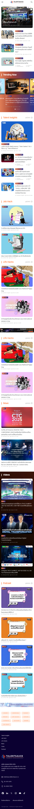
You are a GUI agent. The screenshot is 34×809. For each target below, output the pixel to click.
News (2, 743)
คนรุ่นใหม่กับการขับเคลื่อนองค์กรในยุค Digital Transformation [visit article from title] (13, 539)
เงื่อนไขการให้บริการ (5, 800)
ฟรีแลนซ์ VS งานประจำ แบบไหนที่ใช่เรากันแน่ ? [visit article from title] (13, 640)
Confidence (6, 720)
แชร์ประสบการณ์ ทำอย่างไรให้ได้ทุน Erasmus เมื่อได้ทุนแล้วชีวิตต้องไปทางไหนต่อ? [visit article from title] (23, 36)
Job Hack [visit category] (5, 206)
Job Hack (3, 738)
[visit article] (7, 35)
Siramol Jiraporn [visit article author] (20, 40)
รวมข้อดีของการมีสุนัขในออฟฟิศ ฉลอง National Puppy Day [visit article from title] (16, 290)
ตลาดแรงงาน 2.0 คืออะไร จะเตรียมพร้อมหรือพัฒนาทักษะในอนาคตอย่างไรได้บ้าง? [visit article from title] (16, 611)
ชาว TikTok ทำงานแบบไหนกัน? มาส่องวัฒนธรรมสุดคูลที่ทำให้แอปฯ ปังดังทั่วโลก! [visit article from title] (23, 160)
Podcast (3, 749)
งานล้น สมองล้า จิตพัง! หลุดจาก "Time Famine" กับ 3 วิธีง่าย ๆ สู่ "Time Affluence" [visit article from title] (16, 147)
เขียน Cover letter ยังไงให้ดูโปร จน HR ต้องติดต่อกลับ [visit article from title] (16, 256)
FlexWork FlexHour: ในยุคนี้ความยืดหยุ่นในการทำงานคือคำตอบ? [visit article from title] (23, 50)
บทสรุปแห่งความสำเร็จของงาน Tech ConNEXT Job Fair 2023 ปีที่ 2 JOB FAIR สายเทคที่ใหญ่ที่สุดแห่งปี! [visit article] (16, 17)
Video (2, 746)
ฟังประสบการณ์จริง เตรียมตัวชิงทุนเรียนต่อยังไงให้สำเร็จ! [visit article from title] (16, 668)
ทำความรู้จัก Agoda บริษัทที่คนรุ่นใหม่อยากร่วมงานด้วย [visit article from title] (23, 62)
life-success (15, 717)
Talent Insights (5, 735)
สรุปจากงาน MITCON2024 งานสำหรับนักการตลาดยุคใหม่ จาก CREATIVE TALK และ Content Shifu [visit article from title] (16, 464)
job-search (6, 724)
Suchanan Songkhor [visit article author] (20, 195)
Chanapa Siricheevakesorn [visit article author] (20, 66)
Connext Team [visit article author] (7, 25)
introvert (5, 717)
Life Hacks (4, 741)
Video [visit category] (3, 501)
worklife (26, 720)
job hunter (16, 720)
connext (25, 713)
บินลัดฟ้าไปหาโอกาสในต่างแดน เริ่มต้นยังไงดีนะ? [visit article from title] (14, 696)
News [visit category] (5, 8)
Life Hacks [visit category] (8, 96)
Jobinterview (15, 713)
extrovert (26, 717)
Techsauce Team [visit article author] (6, 436)
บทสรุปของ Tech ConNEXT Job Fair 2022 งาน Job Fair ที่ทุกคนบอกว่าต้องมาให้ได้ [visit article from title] (16, 571)
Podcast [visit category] (4, 588)
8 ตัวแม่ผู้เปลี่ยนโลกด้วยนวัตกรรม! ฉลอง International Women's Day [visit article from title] (16, 320)
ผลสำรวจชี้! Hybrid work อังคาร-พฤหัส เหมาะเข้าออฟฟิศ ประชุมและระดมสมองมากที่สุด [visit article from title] (23, 174)
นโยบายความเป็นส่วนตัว (18, 800)
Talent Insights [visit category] (19, 31)
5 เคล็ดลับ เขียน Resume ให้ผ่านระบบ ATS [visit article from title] (13, 228)
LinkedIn (5, 713)
